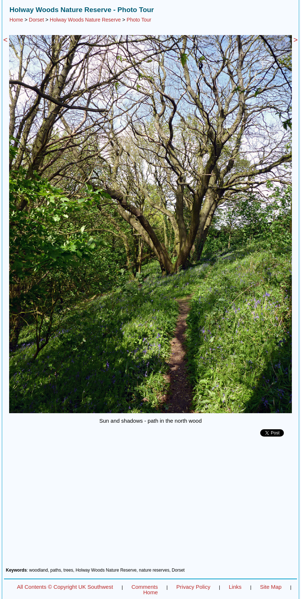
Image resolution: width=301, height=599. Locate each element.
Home (16, 20)
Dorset (36, 20)
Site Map (270, 587)
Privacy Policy (193, 587)
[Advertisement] (150, 505)
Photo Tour (139, 20)
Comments (145, 587)
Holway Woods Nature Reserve (85, 20)
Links (235, 587)
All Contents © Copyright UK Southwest (65, 587)
